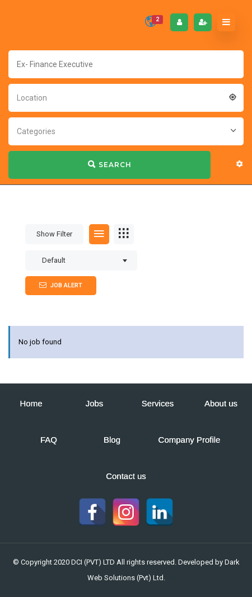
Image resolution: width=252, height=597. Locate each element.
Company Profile (189, 439)
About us (220, 403)
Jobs (95, 403)
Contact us (126, 476)
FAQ (48, 439)
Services (158, 403)
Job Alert (60, 285)
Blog (112, 439)
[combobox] (126, 97)
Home (31, 403)
